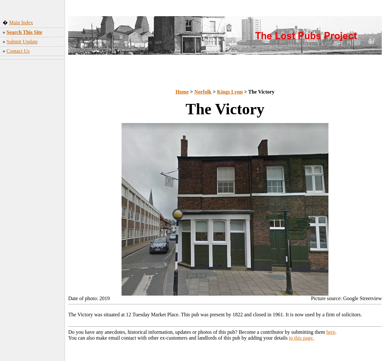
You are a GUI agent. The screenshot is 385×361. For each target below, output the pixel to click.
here (331, 332)
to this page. (301, 338)
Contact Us (18, 51)
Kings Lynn (230, 92)
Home (182, 92)
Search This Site (24, 32)
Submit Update (21, 41)
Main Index (21, 22)
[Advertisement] (32, 163)
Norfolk (202, 92)
